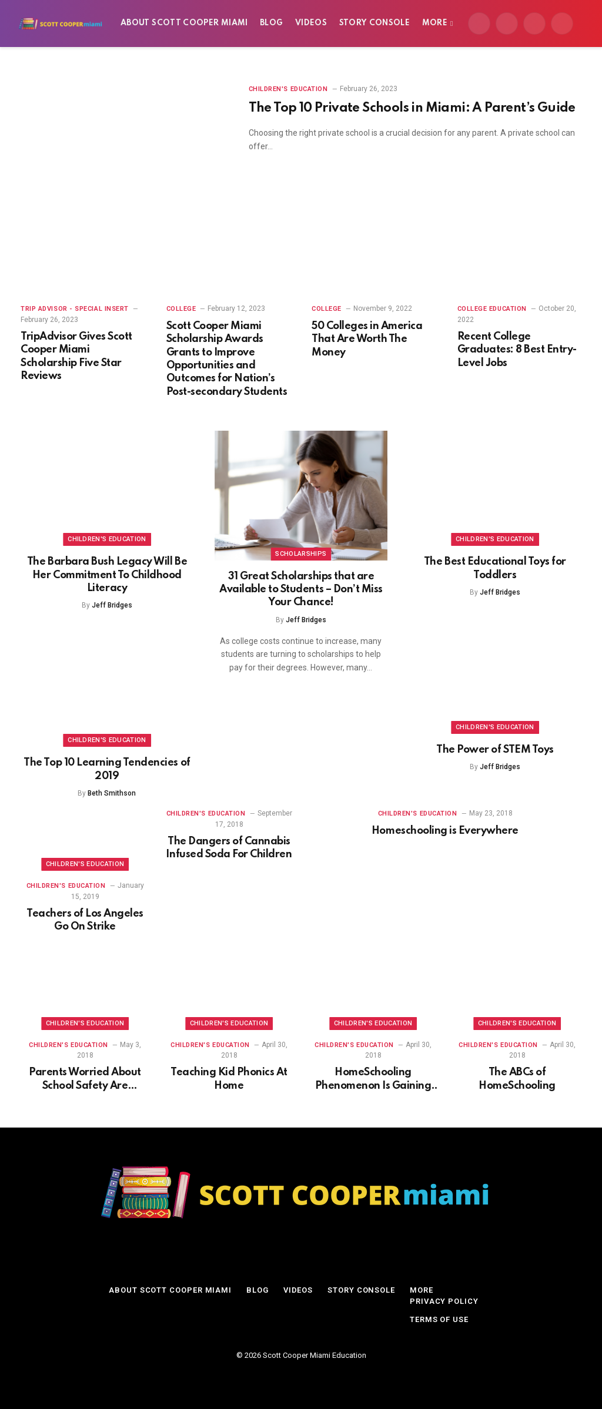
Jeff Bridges (112, 605)
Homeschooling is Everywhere (445, 831)
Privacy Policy (444, 1301)
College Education (492, 309)
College (181, 309)
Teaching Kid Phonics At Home (228, 1079)
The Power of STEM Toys (494, 749)
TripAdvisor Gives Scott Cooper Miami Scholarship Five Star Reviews (76, 356)
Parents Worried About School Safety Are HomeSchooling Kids (85, 1079)
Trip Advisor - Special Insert (75, 309)
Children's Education (288, 89)
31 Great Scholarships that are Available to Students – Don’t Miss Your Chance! (301, 589)
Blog (271, 23)
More (434, 23)
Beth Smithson (112, 793)
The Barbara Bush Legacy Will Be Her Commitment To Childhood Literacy (107, 574)
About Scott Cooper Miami (184, 23)
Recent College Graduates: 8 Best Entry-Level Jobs (517, 349)
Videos (311, 23)
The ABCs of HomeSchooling (517, 1079)
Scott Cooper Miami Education (314, 1355)
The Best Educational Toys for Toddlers (495, 568)
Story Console (374, 23)
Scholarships (300, 554)
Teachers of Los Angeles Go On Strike (84, 920)
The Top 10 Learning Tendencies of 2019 (107, 769)
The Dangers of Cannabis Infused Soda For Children (229, 848)
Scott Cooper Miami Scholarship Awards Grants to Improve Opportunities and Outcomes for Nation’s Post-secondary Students (226, 359)
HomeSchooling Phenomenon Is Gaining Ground (373, 1079)
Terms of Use (439, 1319)
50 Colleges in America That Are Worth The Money (367, 339)
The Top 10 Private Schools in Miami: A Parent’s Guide (412, 108)
